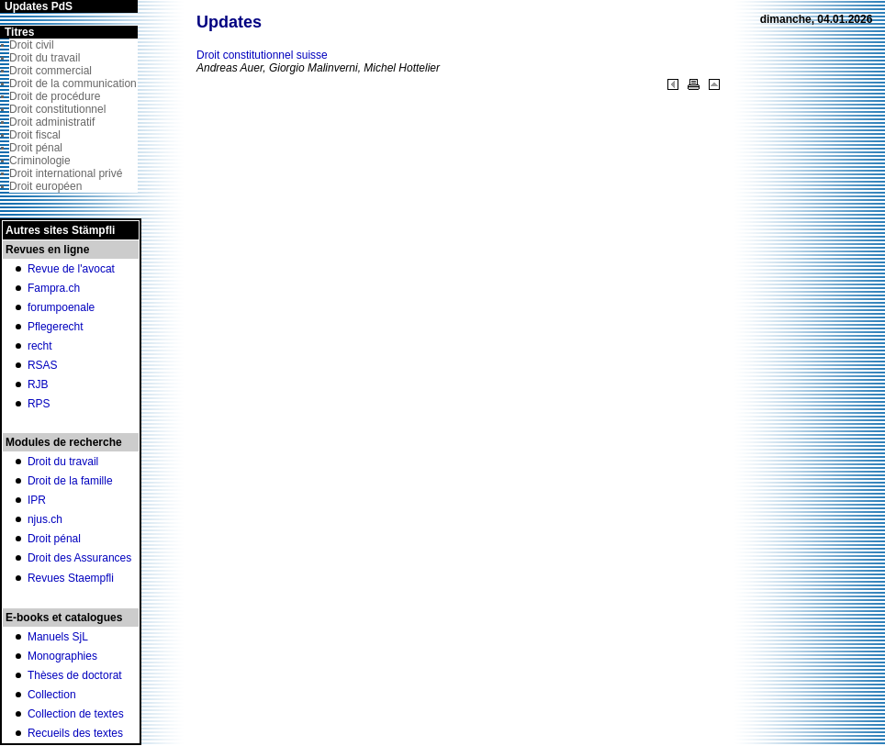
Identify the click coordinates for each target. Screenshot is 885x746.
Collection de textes (76, 713)
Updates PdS (39, 6)
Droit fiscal (35, 134)
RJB (38, 384)
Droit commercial (50, 70)
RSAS (43, 365)
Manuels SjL (58, 636)
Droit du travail (44, 57)
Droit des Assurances (79, 557)
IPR (37, 500)
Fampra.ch (54, 288)
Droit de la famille (70, 480)
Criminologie (40, 160)
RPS (39, 403)
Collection (52, 694)
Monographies (62, 656)
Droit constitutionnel (57, 109)
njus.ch (45, 519)
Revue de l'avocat (71, 268)
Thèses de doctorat (75, 675)
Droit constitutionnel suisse (262, 55)
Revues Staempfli (71, 578)
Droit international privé (65, 173)
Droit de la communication (73, 83)
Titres (19, 32)
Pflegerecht (56, 326)
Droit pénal (35, 147)
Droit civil (31, 45)
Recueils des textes (75, 733)
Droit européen (45, 186)
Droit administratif (52, 122)
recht (40, 346)
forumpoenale (61, 307)
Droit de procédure (54, 96)
